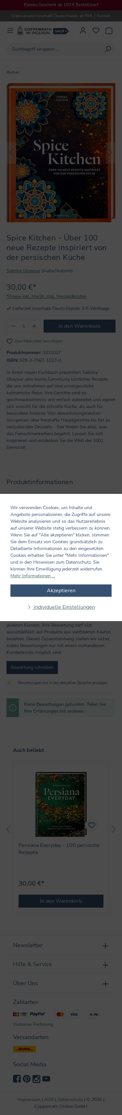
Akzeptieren (61, 590)
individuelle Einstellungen (64, 607)
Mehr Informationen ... (32, 576)
